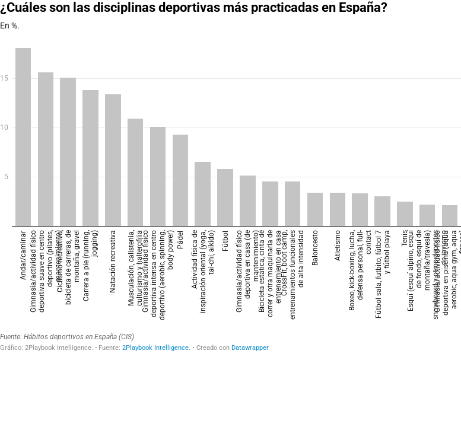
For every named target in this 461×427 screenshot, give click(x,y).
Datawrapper (250, 348)
